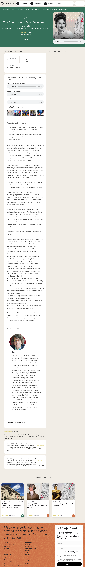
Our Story (27, 544)
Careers (27, 550)
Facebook (28, 556)
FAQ (12, 438)
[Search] (65, 3)
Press (26, 552)
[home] (8, 5)
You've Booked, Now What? (11, 566)
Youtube (27, 564)
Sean (14, 352)
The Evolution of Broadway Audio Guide (25, 24)
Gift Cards (6, 548)
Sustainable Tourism (30, 548)
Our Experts (28, 546)
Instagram (28, 560)
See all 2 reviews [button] (26, 34)
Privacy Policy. (60, 556)
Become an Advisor (9, 562)
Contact (6, 564)
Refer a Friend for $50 (10, 544)
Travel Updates (8, 560)
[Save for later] (21, 485)
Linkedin (27, 562)
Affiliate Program (8, 546)
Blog (5, 556)
